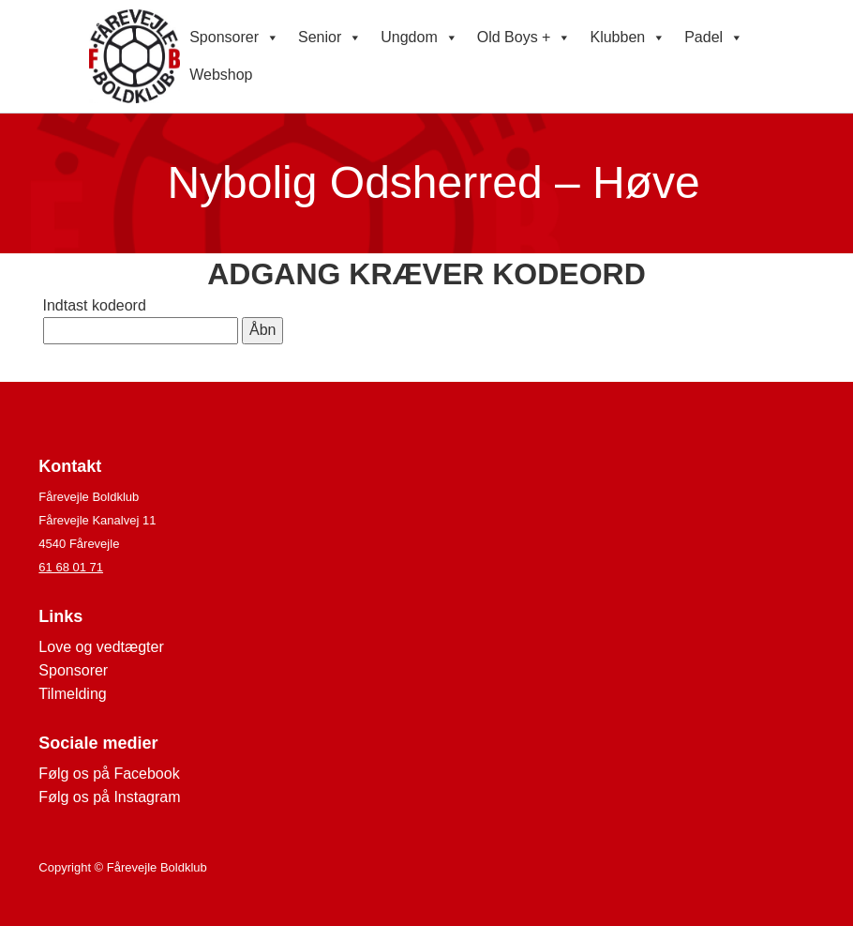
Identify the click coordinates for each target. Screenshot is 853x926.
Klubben (628, 37)
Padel (713, 37)
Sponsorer (234, 37)
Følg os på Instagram (109, 797)
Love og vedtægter (100, 647)
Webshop (220, 75)
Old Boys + (524, 37)
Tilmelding (72, 694)
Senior (330, 37)
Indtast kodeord (94, 305)
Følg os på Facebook (108, 774)
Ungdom (419, 37)
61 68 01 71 (70, 567)
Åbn (262, 330)
